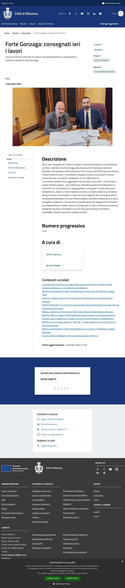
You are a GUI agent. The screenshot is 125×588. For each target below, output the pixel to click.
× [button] (122, 561)
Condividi (99, 44)
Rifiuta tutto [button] (72, 578)
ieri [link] (63, 164)
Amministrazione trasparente (75, 534)
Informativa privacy (71, 543)
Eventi (96, 516)
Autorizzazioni (69, 512)
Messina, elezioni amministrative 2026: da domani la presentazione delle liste (77, 311)
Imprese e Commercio (41, 504)
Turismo (35, 517)
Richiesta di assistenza (41, 547)
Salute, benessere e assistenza (75, 508)
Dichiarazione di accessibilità (75, 552)
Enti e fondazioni (8, 504)
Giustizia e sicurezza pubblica (75, 495)
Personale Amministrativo (12, 512)
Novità (15, 33)
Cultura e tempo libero (41, 495)
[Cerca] (121, 13)
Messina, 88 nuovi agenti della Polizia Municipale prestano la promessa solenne (78, 315)
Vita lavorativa (38, 499)
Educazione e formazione (73, 490)
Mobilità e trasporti (40, 521)
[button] (62, 584)
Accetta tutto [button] (53, 578)
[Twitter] (74, 13)
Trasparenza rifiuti (70, 539)
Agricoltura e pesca (71, 517)
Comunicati (26, 33)
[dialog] (62, 573)
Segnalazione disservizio (42, 539)
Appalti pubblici (38, 508)
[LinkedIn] (92, 13)
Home (6, 33)
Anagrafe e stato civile (41, 491)
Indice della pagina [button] (15, 155)
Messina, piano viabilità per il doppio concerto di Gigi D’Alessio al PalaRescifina (78, 318)
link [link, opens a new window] (86, 573)
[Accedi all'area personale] (111, 3)
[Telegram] (98, 13)
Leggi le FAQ (37, 543)
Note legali (67, 547)
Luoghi (96, 511)
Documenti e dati (8, 517)
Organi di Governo (8, 491)
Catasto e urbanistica (41, 512)
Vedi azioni (99, 49)
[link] (63, 164)
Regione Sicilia (7, 3)
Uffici (3, 499)
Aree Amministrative (10, 495)
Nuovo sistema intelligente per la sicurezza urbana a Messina (70, 335)
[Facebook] (68, 13)
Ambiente (67, 504)
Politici (4, 508)
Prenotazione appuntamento (44, 534)
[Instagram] (86, 13)
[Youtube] (80, 13)
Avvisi (96, 499)
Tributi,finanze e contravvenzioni (76, 499)
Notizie (97, 491)
